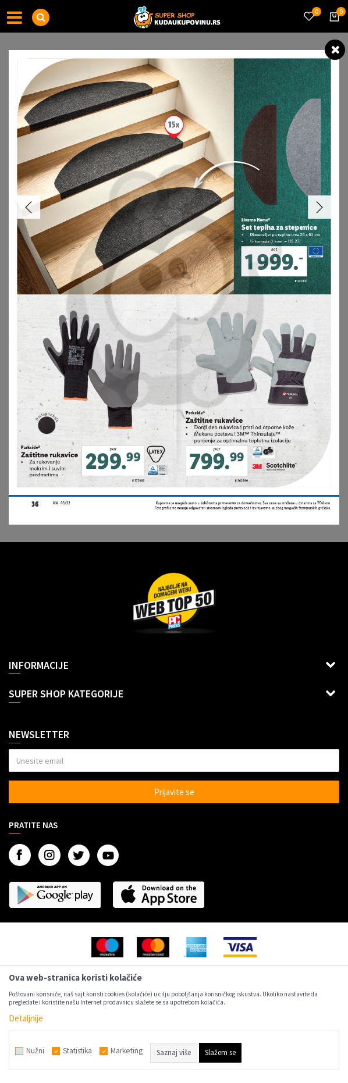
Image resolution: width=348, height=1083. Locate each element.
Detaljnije (26, 1018)
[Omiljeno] (308, 9)
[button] (40, 17)
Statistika (77, 1051)
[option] (174, 287)
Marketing (127, 1051)
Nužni (35, 1051)
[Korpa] (332, 27)
